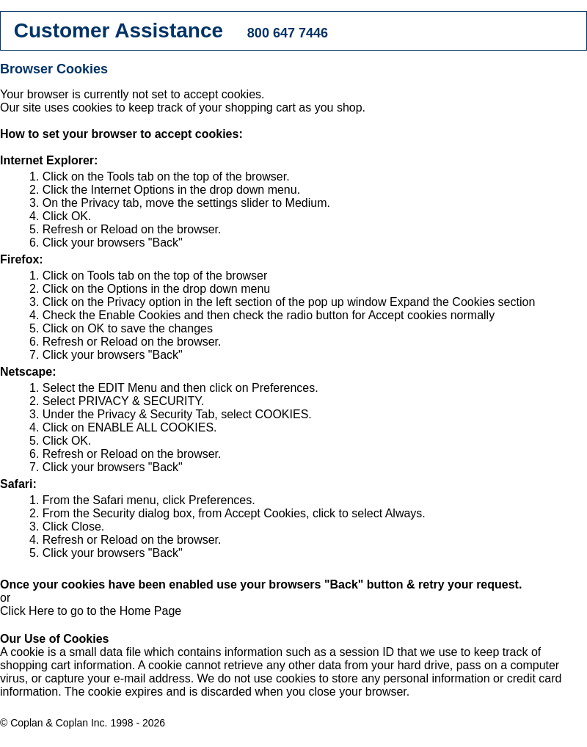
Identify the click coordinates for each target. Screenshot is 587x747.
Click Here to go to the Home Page (90, 611)
